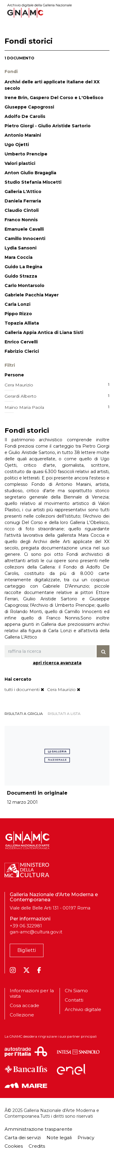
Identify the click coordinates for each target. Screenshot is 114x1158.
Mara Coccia (19, 257)
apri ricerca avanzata (57, 663)
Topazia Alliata (22, 323)
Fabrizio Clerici (22, 351)
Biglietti (26, 950)
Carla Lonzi (17, 304)
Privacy (86, 1137)
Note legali (59, 1137)
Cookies (14, 1146)
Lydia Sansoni (20, 248)
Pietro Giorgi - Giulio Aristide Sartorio (48, 125)
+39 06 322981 (26, 926)
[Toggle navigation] (105, 12)
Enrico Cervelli (21, 342)
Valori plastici (20, 163)
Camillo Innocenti (25, 238)
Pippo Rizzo (18, 313)
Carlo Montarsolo (24, 285)
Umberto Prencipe (26, 154)
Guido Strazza (21, 276)
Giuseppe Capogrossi (29, 107)
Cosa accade (24, 1005)
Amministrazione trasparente (38, 1129)
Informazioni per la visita (32, 993)
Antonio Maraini (23, 135)
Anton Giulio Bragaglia (30, 172)
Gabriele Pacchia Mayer (32, 295)
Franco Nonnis (21, 219)
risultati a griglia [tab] (24, 713)
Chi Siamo (76, 990)
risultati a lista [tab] (64, 713)
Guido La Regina (23, 266)
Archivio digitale (83, 1009)
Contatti (74, 1000)
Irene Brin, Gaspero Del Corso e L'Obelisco (54, 97)
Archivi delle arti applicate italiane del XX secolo (52, 85)
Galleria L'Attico (23, 191)
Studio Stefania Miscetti (33, 182)
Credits (37, 1146)
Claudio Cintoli (22, 210)
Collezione (22, 1015)
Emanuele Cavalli (24, 229)
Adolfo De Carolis (25, 116)
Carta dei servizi (23, 1137)
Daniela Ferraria (23, 201)
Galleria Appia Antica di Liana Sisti (44, 332)
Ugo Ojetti (17, 144)
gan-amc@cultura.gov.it (36, 932)
